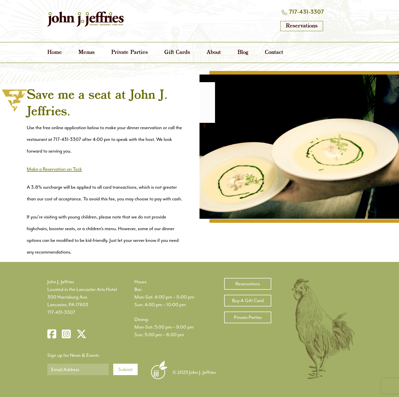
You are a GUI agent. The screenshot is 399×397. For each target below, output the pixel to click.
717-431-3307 (306, 12)
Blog (242, 52)
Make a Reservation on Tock (54, 169)
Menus (86, 52)
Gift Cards (177, 52)
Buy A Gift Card (248, 301)
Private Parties (129, 52)
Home (54, 52)
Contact (274, 52)
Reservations (302, 26)
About (214, 52)
